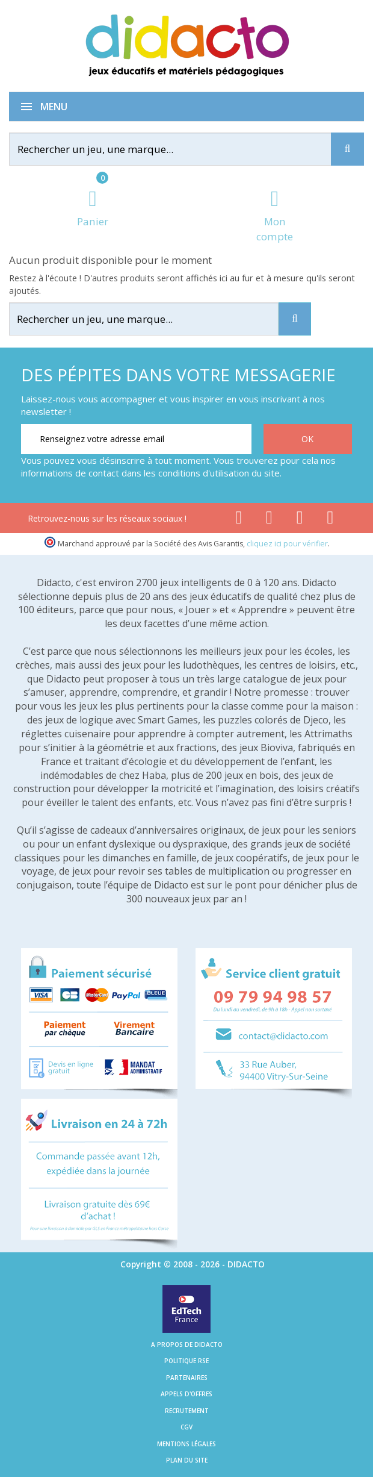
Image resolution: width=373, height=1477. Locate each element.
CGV (186, 1427)
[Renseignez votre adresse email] (136, 439)
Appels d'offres (186, 1394)
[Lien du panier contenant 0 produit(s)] (92, 209)
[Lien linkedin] (330, 520)
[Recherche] (347, 149)
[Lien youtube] (269, 520)
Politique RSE (186, 1361)
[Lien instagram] (300, 520)
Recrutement (187, 1411)
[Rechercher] (178, 149)
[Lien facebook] (238, 520)
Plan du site (187, 1460)
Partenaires (187, 1377)
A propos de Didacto (187, 1344)
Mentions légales (186, 1444)
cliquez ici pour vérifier (287, 544)
